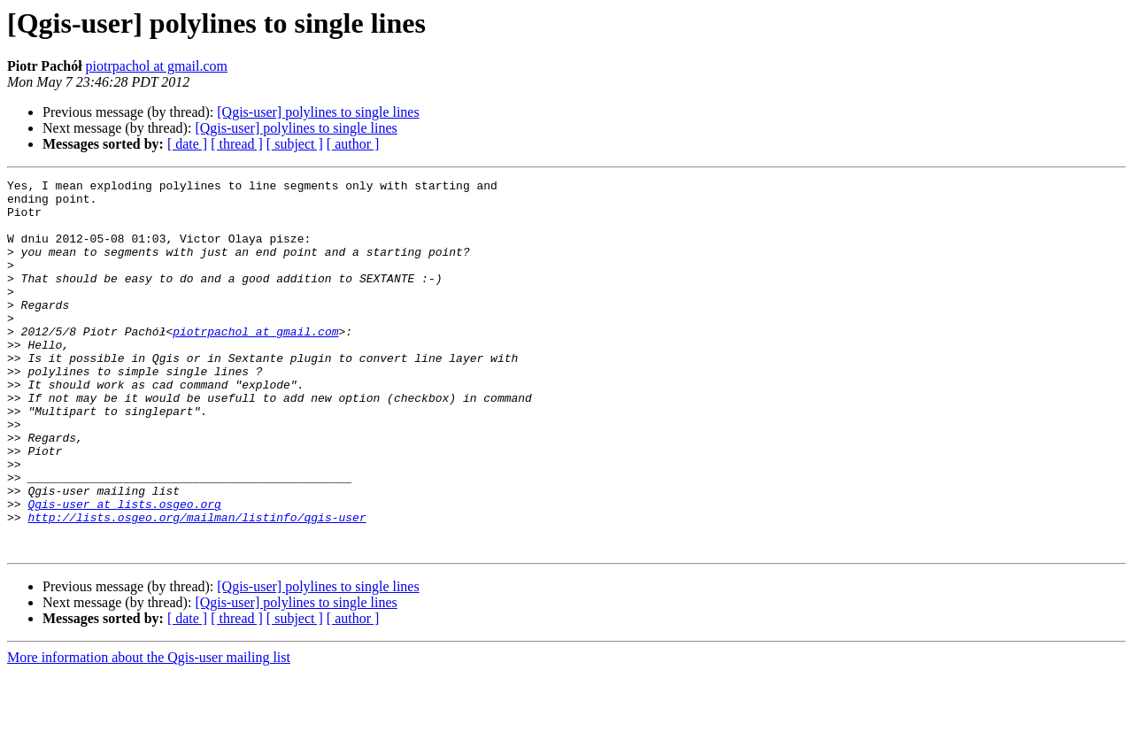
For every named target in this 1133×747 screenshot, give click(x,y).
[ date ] (187, 143)
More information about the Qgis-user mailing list (148, 731)
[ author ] (353, 143)
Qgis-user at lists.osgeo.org (123, 570)
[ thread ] (237, 143)
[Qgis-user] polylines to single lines (318, 111)
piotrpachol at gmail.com (156, 65)
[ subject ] (294, 143)
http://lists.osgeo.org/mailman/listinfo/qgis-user (196, 586)
